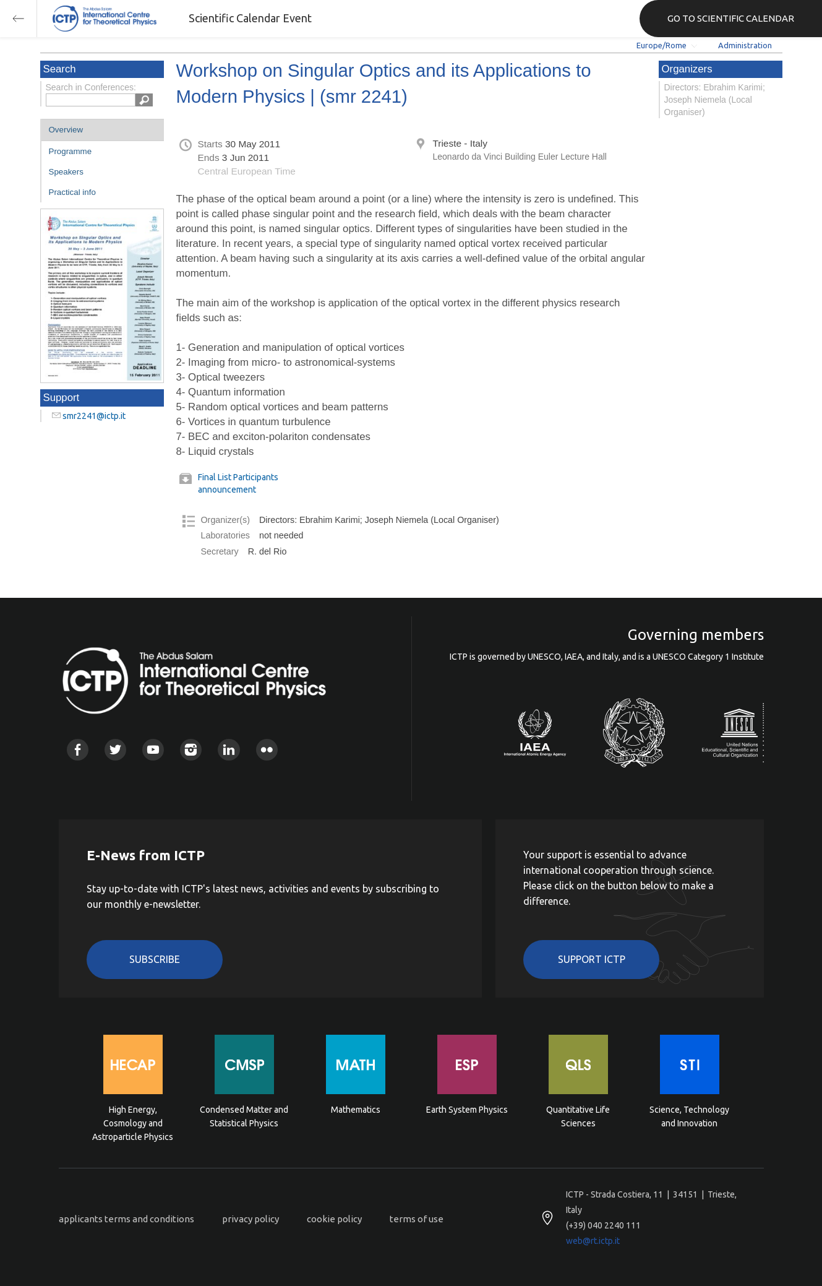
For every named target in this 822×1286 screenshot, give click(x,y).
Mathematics (355, 1110)
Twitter (115, 750)
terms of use (416, 1219)
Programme (70, 151)
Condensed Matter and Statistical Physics (244, 1116)
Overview (66, 129)
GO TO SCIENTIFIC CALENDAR (730, 18)
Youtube (153, 750)
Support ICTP (591, 959)
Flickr (267, 750)
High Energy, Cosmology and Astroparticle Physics (132, 1122)
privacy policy (250, 1219)
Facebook (77, 750)
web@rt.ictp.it (593, 1241)
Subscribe (154, 959)
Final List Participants (238, 477)
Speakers (66, 171)
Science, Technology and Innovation (689, 1116)
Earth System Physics (467, 1110)
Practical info (72, 192)
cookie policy (334, 1219)
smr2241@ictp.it (94, 416)
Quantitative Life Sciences (578, 1116)
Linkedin (228, 750)
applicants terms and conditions (126, 1219)
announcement (227, 489)
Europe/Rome (661, 45)
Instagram (191, 750)
